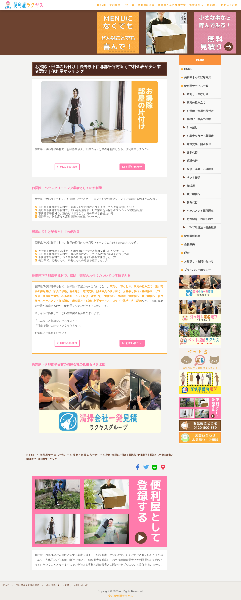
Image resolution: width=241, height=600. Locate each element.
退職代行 (109, 296)
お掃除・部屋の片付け (84, 454)
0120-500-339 (67, 166)
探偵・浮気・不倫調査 (200, 169)
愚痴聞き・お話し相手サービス (91, 300)
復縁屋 (122, 296)
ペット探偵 (81, 296)
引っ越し (192, 127)
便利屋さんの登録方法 (172, 5)
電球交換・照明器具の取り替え (101, 291)
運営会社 (194, 5)
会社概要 (189, 244)
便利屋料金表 (146, 5)
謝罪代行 (96, 296)
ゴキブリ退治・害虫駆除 (127, 300)
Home (30, 454)
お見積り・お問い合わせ (222, 5)
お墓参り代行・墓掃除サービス (141, 291)
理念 (186, 252)
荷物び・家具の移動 (199, 119)
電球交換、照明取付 (199, 144)
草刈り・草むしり (120, 286)
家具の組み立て (143, 286)
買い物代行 (148, 296)
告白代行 (192, 202)
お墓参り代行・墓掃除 (200, 135)
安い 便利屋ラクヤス (120, 596)
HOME (101, 5)
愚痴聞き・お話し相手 (200, 219)
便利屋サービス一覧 (122, 5)
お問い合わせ (132, 166)
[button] (107, 51)
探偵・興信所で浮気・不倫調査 (53, 296)
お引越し (74, 291)
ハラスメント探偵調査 (56, 300)
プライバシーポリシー (197, 269)
